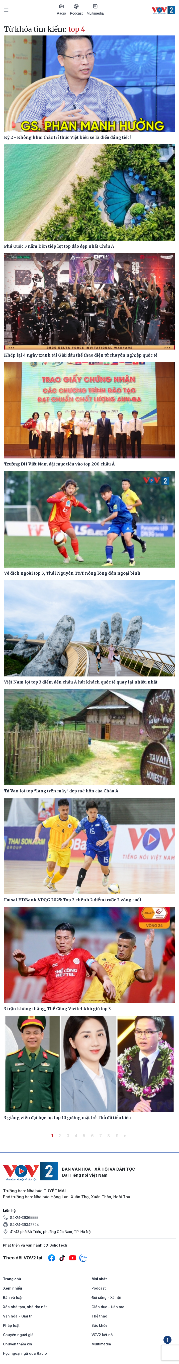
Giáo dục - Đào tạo (108, 1307)
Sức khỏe (100, 1325)
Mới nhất (99, 1279)
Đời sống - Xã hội (106, 1297)
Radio (61, 9)
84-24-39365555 (24, 1217)
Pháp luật (11, 1325)
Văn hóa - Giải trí (18, 1316)
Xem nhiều (12, 1288)
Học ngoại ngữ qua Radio (25, 1353)
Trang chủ (12, 1279)
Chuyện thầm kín (17, 1344)
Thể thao (99, 1316)
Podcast (76, 9)
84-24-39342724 (24, 1224)
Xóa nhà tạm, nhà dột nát (25, 1307)
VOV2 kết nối (103, 1335)
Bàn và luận (13, 1297)
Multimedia (95, 9)
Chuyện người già (18, 1335)
